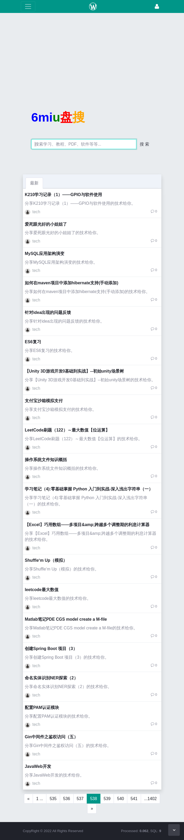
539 (107, 798)
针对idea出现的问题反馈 (48, 312)
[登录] (157, 6)
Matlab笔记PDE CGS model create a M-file (66, 619)
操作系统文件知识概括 (46, 459)
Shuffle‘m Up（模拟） (46, 560)
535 (53, 798)
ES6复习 (33, 342)
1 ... (39, 798)
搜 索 (144, 144)
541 (133, 798)
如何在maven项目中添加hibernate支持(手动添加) (71, 283)
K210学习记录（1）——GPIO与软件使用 (63, 194)
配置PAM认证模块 (42, 707)
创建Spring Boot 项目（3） (51, 648)
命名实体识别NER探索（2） (51, 678)
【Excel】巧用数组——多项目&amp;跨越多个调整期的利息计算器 (87, 524)
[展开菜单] (28, 6)
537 (80, 798)
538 (93, 798)
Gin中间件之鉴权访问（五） (51, 737)
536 (66, 798)
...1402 (150, 798)
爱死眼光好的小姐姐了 (46, 224)
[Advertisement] (92, 54)
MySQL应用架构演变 (44, 253)
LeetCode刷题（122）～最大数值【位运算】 (67, 430)
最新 (34, 183)
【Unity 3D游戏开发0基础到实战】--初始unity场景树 (74, 371)
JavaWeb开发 (38, 766)
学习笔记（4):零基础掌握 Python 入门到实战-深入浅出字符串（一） (89, 489)
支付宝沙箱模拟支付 (44, 400)
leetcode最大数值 (42, 589)
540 (120, 798)
